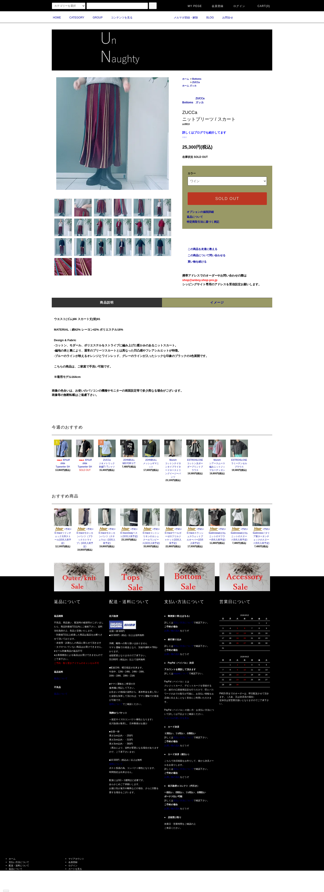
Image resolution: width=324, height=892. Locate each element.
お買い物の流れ (172, 630)
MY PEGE (192, 6)
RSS (11, 886)
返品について (195, 216)
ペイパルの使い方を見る (176, 718)
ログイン (236, 6)
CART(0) (261, 6)
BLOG (207, 17)
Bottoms (196, 79)
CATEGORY (74, 17)
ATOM (18, 886)
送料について (116, 704)
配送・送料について (19, 865)
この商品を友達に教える (199, 249)
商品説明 (107, 302)
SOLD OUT (227, 198)
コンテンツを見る (119, 17)
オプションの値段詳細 (200, 211)
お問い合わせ (75, 872)
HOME (57, 17)
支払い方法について (183, 622)
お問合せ (225, 17)
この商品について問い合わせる (203, 255)
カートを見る (75, 869)
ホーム (185, 79)
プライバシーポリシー (20, 875)
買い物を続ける (194, 261)
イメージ (217, 302)
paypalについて (181, 673)
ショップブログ (17, 882)
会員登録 (215, 6)
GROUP (95, 17)
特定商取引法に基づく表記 (203, 221)
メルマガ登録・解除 (183, 17)
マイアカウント (76, 859)
